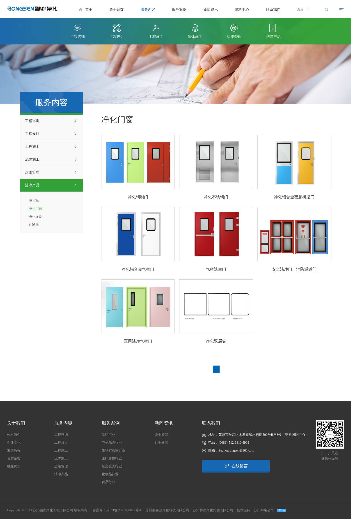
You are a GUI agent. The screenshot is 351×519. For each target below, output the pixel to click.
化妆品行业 (110, 474)
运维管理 (51, 172)
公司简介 (14, 434)
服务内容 (148, 10)
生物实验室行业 (113, 450)
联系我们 (273, 10)
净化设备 (35, 216)
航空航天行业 (112, 466)
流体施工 (51, 159)
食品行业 (108, 482)
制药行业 (108, 434)
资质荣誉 (14, 458)
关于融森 (116, 10)
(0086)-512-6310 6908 (233, 442)
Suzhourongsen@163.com (236, 450)
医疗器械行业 (112, 458)
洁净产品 (51, 185)
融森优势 (14, 466)
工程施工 (51, 146)
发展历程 (14, 450)
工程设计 (51, 133)
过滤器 (34, 225)
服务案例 (179, 10)
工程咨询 (51, 121)
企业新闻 (161, 434)
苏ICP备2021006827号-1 (123, 510)
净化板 (34, 200)
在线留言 (236, 465)
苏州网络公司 (264, 510)
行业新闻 (161, 442)
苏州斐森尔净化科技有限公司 (167, 510)
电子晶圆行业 (112, 442)
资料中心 (242, 10)
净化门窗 (35, 208)
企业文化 (14, 442)
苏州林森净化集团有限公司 (213, 510)
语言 (303, 9)
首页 (85, 10)
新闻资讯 (210, 10)
